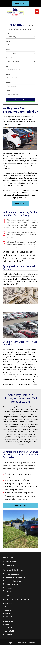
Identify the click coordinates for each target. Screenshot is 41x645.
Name (8, 74)
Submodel (9, 58)
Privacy (8, 591)
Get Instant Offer (20, 100)
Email (8, 91)
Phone (8, 82)
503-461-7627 (20, 4)
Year (7, 33)
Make (8, 41)
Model (8, 50)
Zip (7, 66)
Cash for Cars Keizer (13, 581)
